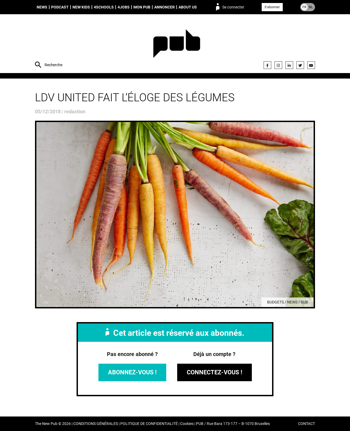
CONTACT (306, 424)
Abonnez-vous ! (132, 372)
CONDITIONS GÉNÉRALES (95, 424)
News (42, 7)
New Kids (81, 7)
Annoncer (164, 7)
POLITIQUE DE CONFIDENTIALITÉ (149, 424)
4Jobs (124, 7)
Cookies (187, 424)
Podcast (60, 7)
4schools (104, 7)
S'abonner (272, 7)
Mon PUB (141, 7)
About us (188, 7)
